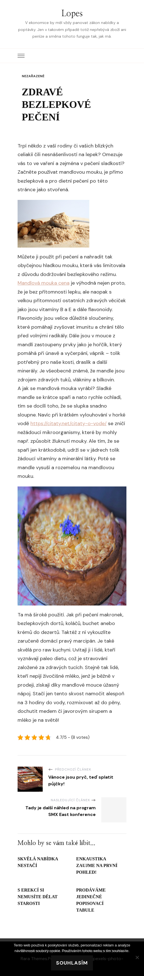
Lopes (72, 13)
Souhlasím (72, 963)
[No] (137, 957)
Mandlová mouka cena (43, 283)
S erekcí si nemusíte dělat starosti (37, 897)
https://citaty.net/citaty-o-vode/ (68, 423)
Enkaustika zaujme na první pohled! (96, 865)
